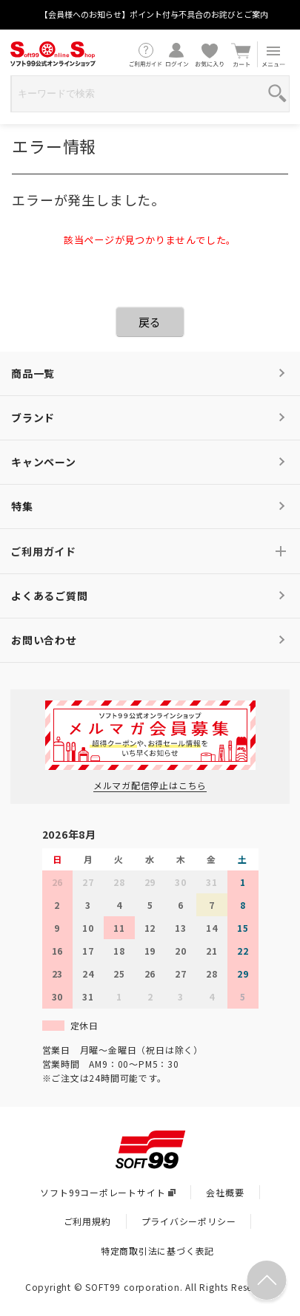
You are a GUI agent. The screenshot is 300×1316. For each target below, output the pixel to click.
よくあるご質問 (49, 595)
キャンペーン (43, 461)
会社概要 (225, 1192)
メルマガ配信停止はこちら (150, 785)
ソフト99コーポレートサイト (108, 1192)
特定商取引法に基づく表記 (158, 1250)
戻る (150, 322)
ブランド (33, 417)
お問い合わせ (44, 640)
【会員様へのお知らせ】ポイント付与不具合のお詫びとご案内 (154, 14)
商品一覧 (33, 373)
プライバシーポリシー (188, 1221)
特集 (22, 506)
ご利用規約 (87, 1221)
